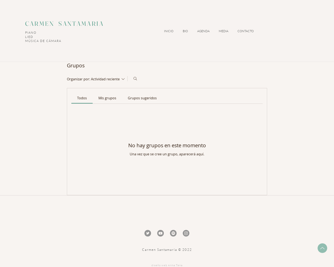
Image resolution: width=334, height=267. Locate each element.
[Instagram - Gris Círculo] (186, 233)
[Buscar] (135, 78)
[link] (82, 98)
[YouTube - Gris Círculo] (160, 233)
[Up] (322, 248)
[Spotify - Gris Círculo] (173, 233)
